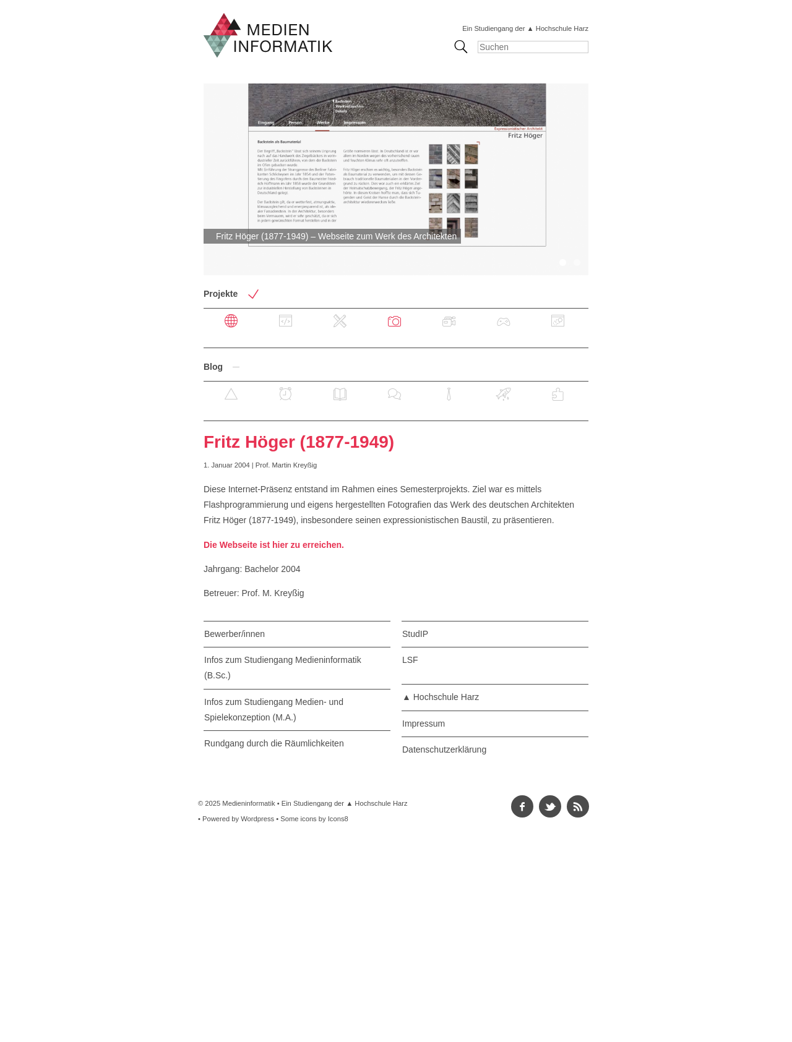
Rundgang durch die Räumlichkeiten (274, 743)
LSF (410, 660)
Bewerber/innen (234, 634)
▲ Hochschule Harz (440, 697)
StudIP (415, 634)
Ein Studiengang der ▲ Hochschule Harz (525, 28)
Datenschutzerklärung (444, 749)
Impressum (423, 723)
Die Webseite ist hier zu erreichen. (274, 545)
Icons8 (338, 818)
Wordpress (257, 818)
